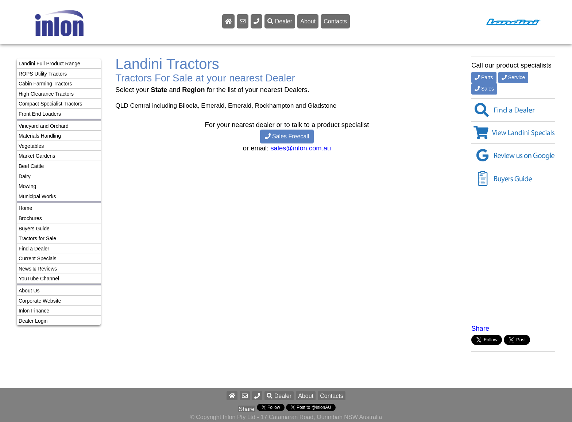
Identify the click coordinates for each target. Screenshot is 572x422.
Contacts (335, 21)
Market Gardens (37, 156)
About (308, 21)
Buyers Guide (34, 228)
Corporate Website (40, 301)
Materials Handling (40, 136)
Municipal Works (37, 196)
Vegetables (31, 146)
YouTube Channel (39, 278)
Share (480, 328)
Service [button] (513, 77)
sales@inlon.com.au (300, 148)
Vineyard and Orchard (44, 126)
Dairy (25, 176)
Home (25, 208)
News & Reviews (38, 269)
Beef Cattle (31, 166)
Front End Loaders (40, 114)
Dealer (279, 21)
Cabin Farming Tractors (45, 84)
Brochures (30, 218)
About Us (29, 291)
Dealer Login (33, 321)
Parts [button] (484, 77)
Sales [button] (484, 89)
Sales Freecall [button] (287, 136)
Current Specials (38, 258)
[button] (257, 395)
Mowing (27, 186)
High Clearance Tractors (46, 94)
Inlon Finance (34, 311)
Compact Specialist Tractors (50, 104)
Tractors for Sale (37, 238)
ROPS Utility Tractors (43, 74)
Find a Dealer (34, 249)
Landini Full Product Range (49, 63)
